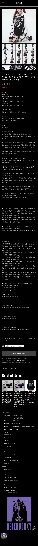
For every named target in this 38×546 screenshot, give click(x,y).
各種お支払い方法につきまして (13, 415)
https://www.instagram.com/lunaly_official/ (15, 329)
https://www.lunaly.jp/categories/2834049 (15, 307)
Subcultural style (9, 454)
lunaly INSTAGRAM (10, 487)
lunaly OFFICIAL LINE (10, 490)
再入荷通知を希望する (19, 353)
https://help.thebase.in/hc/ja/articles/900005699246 (19, 230)
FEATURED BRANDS (11, 460)
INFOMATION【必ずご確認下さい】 (15, 418)
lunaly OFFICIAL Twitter (11, 493)
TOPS (6, 432)
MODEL (6, 463)
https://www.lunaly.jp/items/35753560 (14, 197)
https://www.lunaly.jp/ (9, 318)
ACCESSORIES (9, 437)
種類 (3, 346)
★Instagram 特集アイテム (12, 420)
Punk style (7, 452)
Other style (8, 457)
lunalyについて (8, 469)
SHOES (6, 440)
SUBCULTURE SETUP (11, 443)
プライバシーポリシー (10, 477)
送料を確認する (21, 360)
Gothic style (8, 446)
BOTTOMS (7, 435)
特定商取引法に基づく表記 (11, 480)
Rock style (7, 449)
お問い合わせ (7, 475)
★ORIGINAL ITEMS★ (11, 429)
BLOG (5, 472)
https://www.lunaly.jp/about (11, 296)
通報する (13, 368)
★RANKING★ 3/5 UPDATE (13, 423)
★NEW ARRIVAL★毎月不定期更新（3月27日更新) (19, 426)
